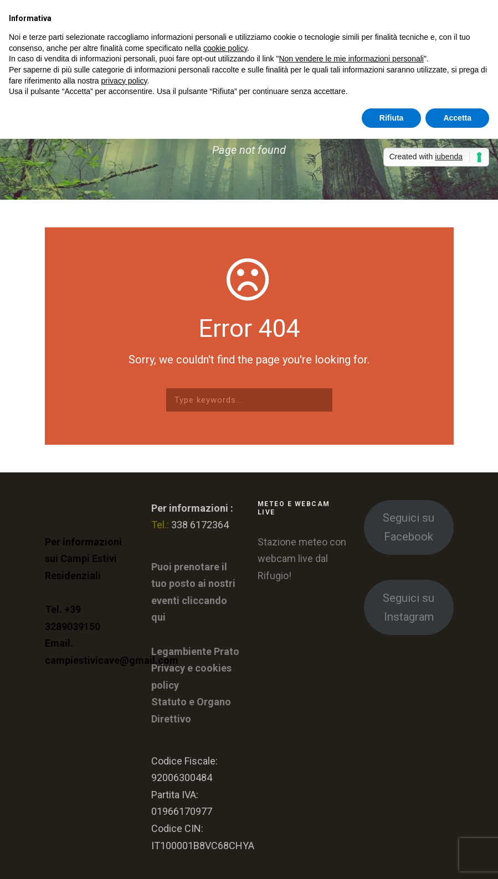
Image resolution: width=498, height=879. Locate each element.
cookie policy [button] (225, 48)
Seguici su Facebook (408, 527)
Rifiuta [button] (391, 117)
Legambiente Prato (195, 651)
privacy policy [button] (124, 80)
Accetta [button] (457, 117)
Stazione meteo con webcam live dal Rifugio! (302, 558)
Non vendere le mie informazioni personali (351, 58)
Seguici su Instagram (408, 607)
